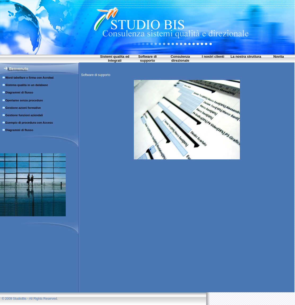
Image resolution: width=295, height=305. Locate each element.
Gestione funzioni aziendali (24, 115)
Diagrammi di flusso (19, 92)
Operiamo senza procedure (24, 100)
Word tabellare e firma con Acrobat (29, 77)
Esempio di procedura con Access (29, 122)
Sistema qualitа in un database (26, 85)
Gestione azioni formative (23, 107)
